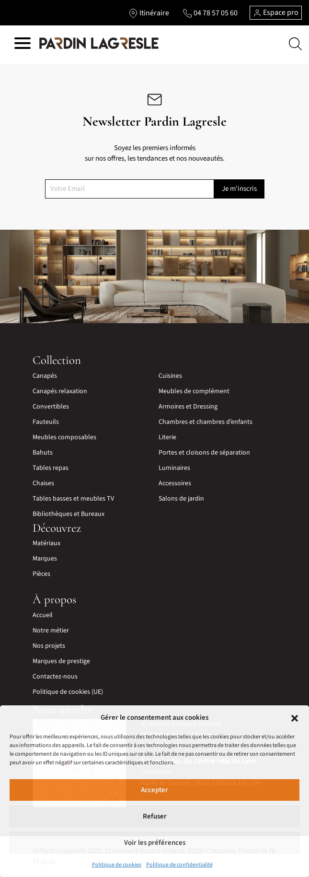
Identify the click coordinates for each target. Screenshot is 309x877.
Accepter (154, 790)
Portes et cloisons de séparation (204, 452)
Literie (167, 437)
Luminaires (174, 468)
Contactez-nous (55, 676)
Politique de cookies (116, 865)
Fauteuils (46, 422)
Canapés (45, 376)
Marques (45, 558)
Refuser (155, 816)
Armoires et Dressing (188, 406)
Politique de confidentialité (179, 865)
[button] (294, 718)
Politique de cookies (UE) (68, 692)
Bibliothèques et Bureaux (68, 514)
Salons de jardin (181, 498)
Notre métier (51, 630)
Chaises (43, 483)
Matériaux (46, 543)
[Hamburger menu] (22, 44)
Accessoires (175, 483)
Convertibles (51, 406)
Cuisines (170, 376)
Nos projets (49, 646)
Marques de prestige (61, 661)
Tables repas (51, 468)
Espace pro (275, 12)
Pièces (41, 574)
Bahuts (43, 452)
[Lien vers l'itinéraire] (148, 13)
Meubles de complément (194, 391)
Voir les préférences (154, 843)
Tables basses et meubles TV (73, 498)
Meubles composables (64, 437)
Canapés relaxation (60, 391)
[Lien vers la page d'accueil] (99, 43)
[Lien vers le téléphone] (210, 13)
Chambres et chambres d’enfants (205, 422)
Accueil (43, 615)
